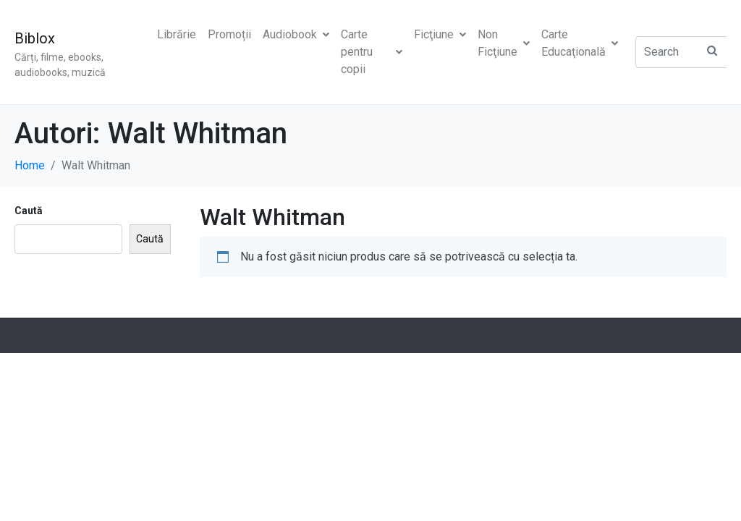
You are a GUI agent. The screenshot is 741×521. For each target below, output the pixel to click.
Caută (28, 210)
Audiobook (296, 34)
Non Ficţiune (504, 43)
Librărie (176, 34)
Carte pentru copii (371, 51)
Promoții (229, 34)
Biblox (34, 38)
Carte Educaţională (579, 43)
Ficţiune (440, 34)
